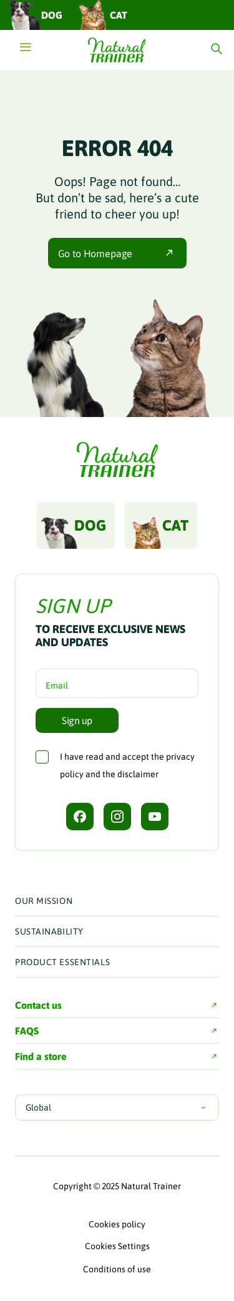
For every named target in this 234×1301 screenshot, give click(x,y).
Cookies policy (117, 1224)
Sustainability (49, 931)
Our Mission (43, 901)
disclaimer (137, 774)
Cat (101, 14)
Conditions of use (117, 1269)
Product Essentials (62, 962)
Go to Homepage (117, 253)
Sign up (77, 720)
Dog (34, 14)
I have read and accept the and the (127, 765)
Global (117, 1107)
